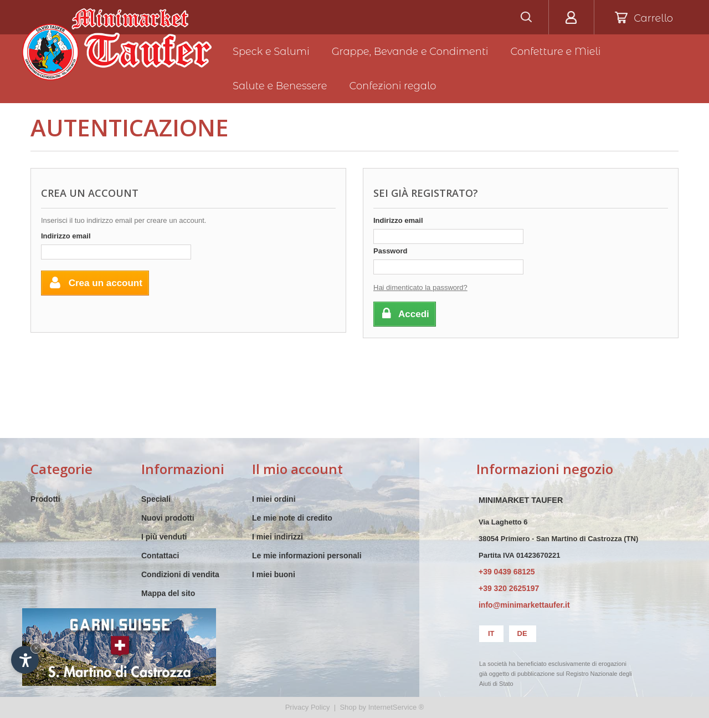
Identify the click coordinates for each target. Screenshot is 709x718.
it (491, 633)
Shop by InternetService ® (382, 707)
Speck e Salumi (271, 51)
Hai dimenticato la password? (420, 287)
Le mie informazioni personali (307, 555)
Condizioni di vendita (180, 574)
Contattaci (160, 555)
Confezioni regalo (393, 86)
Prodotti (45, 499)
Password (390, 251)
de (522, 633)
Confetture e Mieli (556, 51)
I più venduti (164, 536)
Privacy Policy (307, 707)
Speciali (156, 499)
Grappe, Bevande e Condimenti (410, 51)
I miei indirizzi (277, 536)
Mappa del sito (168, 593)
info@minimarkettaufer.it (524, 604)
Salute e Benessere (280, 86)
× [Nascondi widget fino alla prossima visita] (36, 648)
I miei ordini (274, 499)
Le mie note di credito (292, 517)
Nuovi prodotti (167, 517)
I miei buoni (273, 574)
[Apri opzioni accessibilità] (25, 660)
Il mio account (297, 469)
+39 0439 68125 (507, 571)
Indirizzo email (66, 236)
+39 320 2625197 (509, 588)
